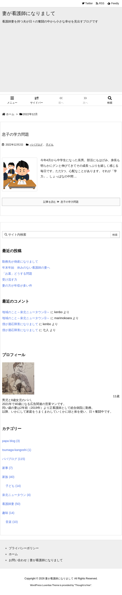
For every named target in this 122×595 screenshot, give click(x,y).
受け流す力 (9, 279)
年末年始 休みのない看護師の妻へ (26, 267)
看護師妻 (11, 504)
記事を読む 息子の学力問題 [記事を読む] (61, 201)
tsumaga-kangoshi (16, 450)
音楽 (12, 522)
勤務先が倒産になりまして (20, 261)
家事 (7, 468)
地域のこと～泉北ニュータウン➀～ (26, 312)
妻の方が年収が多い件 (17, 285)
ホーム (10, 114)
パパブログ (36, 144)
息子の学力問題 (15, 134)
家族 (8, 477)
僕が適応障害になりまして (20, 324)
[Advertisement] (61, 62)
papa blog (11, 441)
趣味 (8, 513)
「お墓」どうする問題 (17, 273)
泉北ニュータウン (16, 495)
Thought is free (82, 585)
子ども (50, 144)
